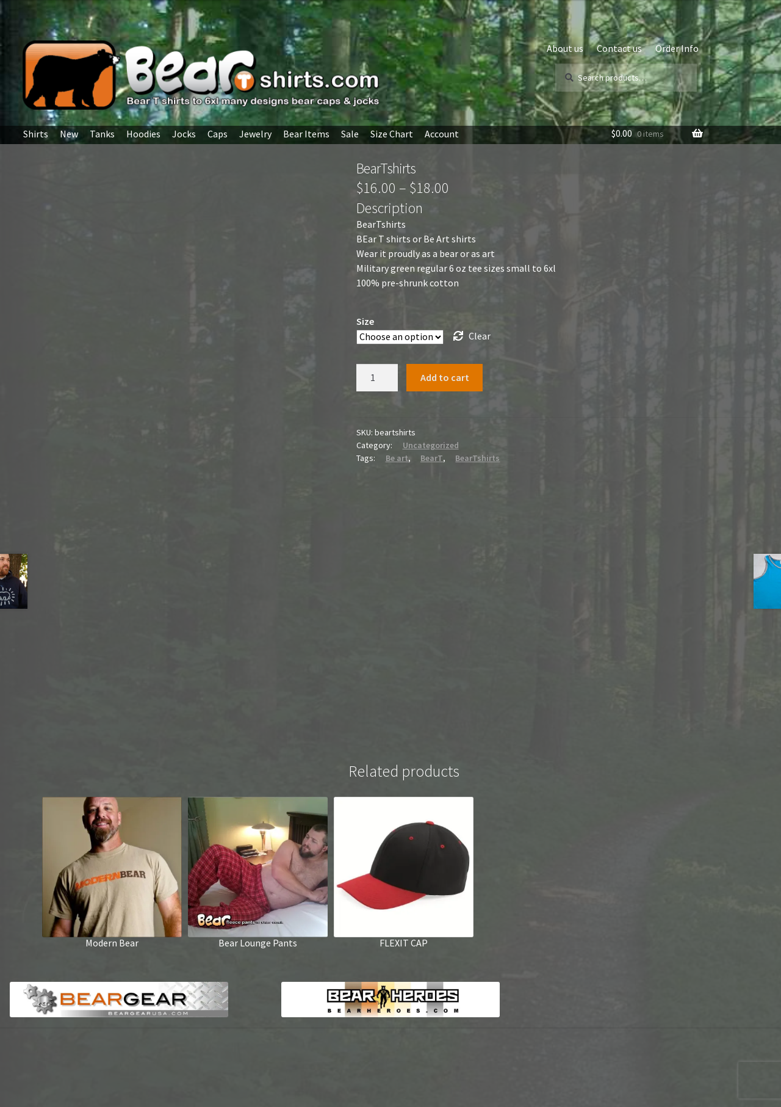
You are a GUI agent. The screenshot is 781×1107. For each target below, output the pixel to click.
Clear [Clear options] (480, 336)
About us (565, 48)
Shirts (35, 134)
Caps (217, 134)
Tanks (102, 134)
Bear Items (306, 134)
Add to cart (444, 377)
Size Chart (391, 134)
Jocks (184, 134)
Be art (397, 457)
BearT (431, 457)
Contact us (619, 48)
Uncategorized (431, 445)
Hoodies (143, 134)
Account (442, 134)
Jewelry (255, 134)
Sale (350, 134)
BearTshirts (477, 457)
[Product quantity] (377, 378)
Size (365, 321)
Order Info (677, 48)
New (69, 134)
